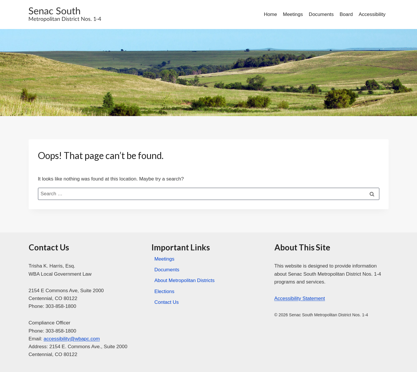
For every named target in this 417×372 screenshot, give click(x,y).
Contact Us (166, 302)
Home (270, 14)
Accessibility (372, 14)
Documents (321, 14)
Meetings (293, 14)
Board (346, 14)
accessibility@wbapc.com (71, 339)
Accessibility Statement (299, 298)
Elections (164, 291)
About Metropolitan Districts (184, 280)
